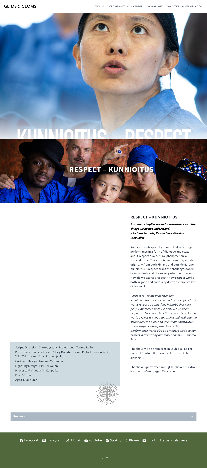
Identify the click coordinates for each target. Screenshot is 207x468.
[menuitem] (100, 6)
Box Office (173, 6)
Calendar (137, 6)
